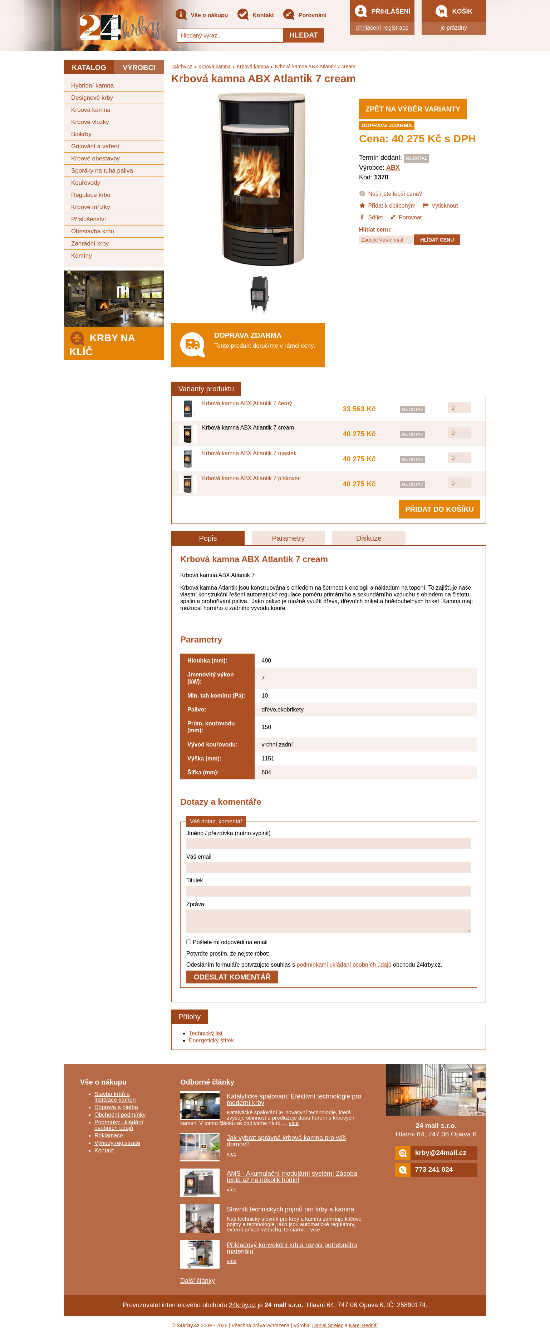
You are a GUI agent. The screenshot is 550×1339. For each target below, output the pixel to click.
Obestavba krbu (92, 231)
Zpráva (195, 904)
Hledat (303, 35)
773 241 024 (424, 1174)
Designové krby (92, 97)
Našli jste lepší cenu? (390, 193)
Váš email (198, 857)
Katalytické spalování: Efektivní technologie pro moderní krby (294, 1104)
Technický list (205, 1038)
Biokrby (81, 134)
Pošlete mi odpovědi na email (226, 946)
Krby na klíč (102, 342)
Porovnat (406, 216)
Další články (197, 1285)
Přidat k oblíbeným (387, 205)
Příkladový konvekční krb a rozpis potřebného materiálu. (292, 1252)
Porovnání (304, 15)
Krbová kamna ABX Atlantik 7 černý (247, 403)
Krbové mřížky (90, 207)
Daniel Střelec (327, 1330)
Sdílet (371, 216)
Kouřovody (85, 182)
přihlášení (368, 28)
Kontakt (255, 15)
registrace (395, 28)
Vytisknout (440, 205)
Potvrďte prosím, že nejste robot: (227, 958)
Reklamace (108, 1140)
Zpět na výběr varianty (413, 109)
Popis (208, 538)
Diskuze (369, 538)
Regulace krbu (91, 195)
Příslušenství (88, 219)
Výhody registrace (117, 1147)
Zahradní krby (90, 243)
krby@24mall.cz (430, 1157)
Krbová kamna (91, 109)
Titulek (194, 880)
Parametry (288, 538)
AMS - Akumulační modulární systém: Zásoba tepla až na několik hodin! (292, 1181)
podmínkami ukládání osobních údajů (344, 969)
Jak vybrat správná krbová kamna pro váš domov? (286, 1145)
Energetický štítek (211, 1045)
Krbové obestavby (95, 158)
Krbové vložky (90, 122)
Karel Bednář (363, 1330)
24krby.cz (181, 66)
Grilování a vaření (95, 146)
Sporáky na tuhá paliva (102, 170)
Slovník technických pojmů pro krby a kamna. (291, 1213)
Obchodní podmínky (120, 1119)
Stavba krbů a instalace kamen (115, 1101)
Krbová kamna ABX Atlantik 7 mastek (249, 453)
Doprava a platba (116, 1112)
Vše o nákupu (201, 15)
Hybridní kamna (92, 85)
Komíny (81, 255)
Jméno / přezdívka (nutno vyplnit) (228, 833)
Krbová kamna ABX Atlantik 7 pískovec (251, 478)
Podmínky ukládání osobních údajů (118, 1129)
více (294, 1127)
